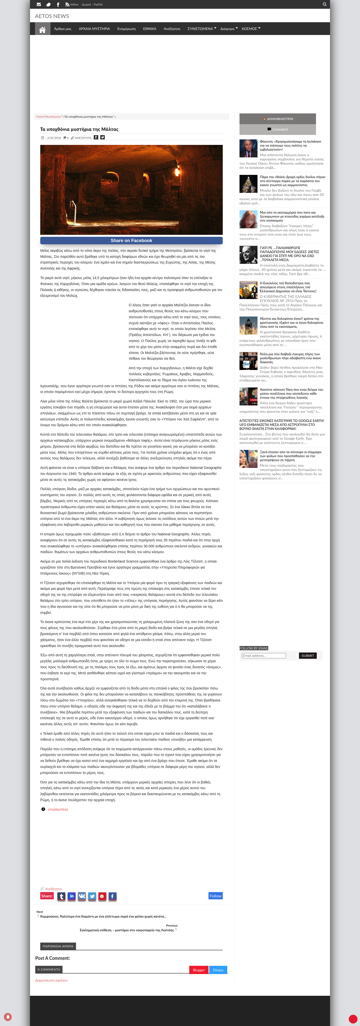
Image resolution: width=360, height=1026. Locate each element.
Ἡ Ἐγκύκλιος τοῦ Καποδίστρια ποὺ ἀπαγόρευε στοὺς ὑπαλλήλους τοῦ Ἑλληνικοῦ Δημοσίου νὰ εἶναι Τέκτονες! (288, 276)
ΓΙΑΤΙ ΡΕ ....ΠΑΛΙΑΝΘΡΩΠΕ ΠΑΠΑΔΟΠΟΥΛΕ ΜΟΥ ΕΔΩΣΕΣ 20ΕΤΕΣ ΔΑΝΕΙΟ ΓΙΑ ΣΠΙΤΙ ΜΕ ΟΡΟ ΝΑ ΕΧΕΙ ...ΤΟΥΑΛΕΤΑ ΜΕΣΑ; (289, 243)
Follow (216, 895)
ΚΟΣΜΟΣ (249, 28)
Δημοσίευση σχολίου (51, 970)
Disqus (218, 960)
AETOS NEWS (55, 15)
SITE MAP (106, 1022)
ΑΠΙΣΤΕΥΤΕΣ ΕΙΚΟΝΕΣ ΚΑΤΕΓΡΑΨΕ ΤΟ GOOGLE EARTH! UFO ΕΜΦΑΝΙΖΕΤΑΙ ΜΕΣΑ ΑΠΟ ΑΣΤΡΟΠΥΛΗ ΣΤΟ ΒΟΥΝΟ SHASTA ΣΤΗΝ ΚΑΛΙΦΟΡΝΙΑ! (282, 414)
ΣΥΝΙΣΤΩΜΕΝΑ (200, 28)
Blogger (199, 960)
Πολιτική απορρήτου (128, 1022)
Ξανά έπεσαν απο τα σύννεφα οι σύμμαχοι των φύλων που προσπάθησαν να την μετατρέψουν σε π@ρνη (291, 445)
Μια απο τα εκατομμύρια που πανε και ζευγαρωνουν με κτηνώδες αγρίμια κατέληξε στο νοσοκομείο (292, 206)
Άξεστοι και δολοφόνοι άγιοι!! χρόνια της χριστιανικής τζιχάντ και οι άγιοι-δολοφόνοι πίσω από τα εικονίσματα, (291, 312)
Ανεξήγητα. (53, 889)
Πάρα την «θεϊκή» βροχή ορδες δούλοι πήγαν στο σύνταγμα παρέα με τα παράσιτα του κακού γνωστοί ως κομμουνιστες (293, 170)
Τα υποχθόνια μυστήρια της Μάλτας (85, 129)
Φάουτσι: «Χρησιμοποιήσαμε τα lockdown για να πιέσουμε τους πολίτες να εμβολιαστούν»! (290, 135)
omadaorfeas (58, 809)
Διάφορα (227, 28)
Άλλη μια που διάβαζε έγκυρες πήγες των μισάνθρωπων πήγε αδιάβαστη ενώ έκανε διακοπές (290, 347)
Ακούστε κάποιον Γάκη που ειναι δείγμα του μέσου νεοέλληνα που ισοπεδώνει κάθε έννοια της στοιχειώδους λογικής (291, 383)
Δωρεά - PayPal (92, 4)
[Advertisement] (180, 73)
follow (71, 4)
